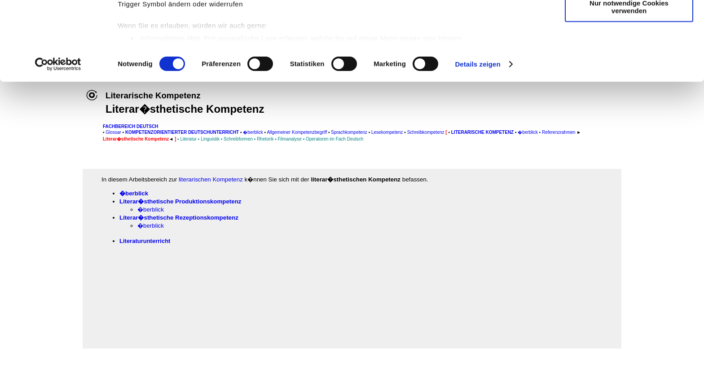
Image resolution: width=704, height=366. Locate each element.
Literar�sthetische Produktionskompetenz (180, 201)
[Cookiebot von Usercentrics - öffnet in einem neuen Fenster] (58, 136)
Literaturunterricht (144, 241)
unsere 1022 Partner (179, 32)
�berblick (133, 193)
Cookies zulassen (629, 22)
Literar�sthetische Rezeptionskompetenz (178, 217)
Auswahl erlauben (629, 49)
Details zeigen (477, 136)
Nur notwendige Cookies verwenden (629, 78)
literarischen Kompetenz (211, 179)
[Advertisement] (48, 187)
